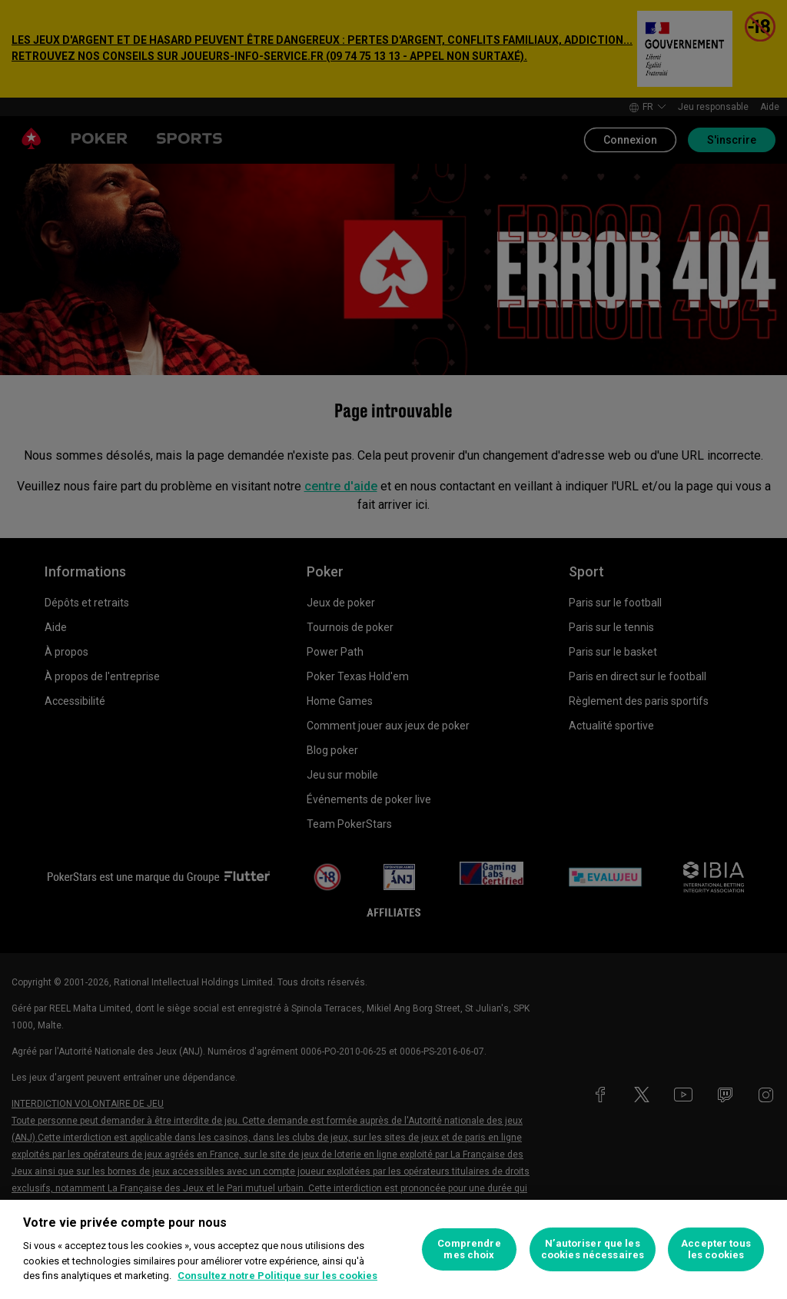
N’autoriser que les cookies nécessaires (592, 1249)
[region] (393, 1249)
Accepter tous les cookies (716, 1249)
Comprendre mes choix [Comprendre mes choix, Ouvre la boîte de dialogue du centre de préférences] (468, 1249)
